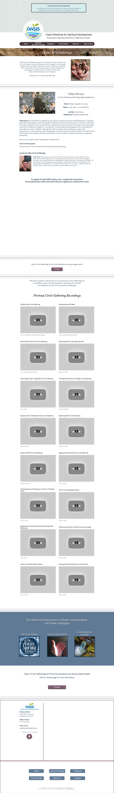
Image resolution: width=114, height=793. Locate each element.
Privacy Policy (60, 788)
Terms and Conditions (70, 788)
